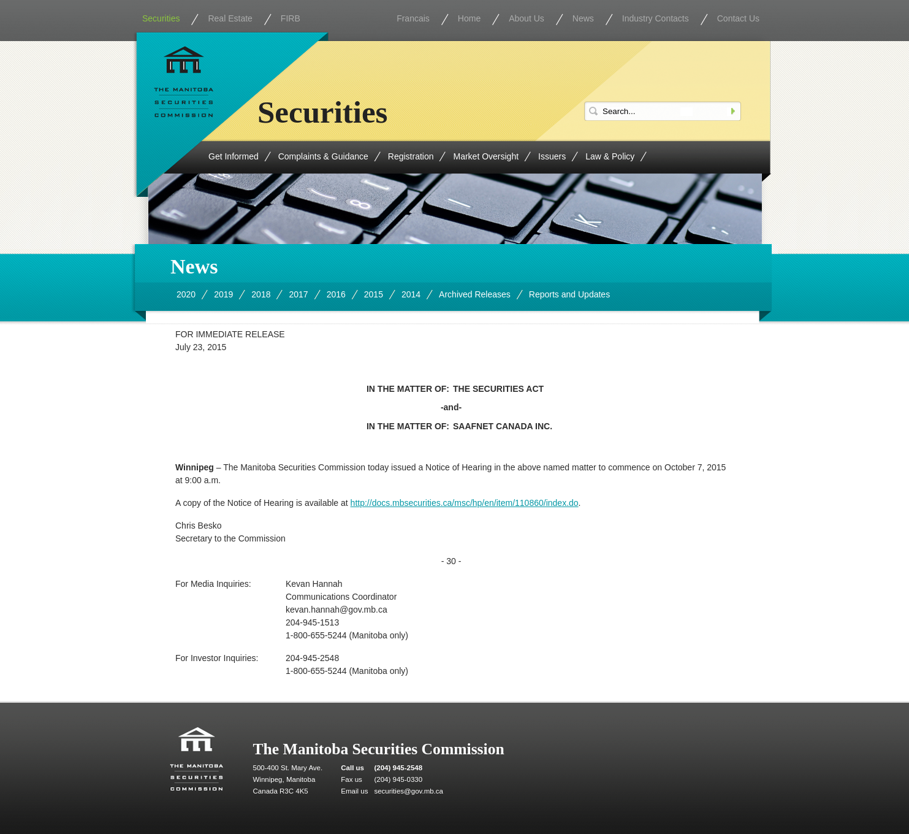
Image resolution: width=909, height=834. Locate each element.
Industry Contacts (655, 18)
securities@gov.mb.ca (408, 791)
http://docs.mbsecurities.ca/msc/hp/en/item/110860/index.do (465, 503)
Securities (161, 18)
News (583, 18)
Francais (413, 18)
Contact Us (738, 18)
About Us (526, 18)
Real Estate (230, 18)
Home (469, 18)
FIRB (290, 18)
